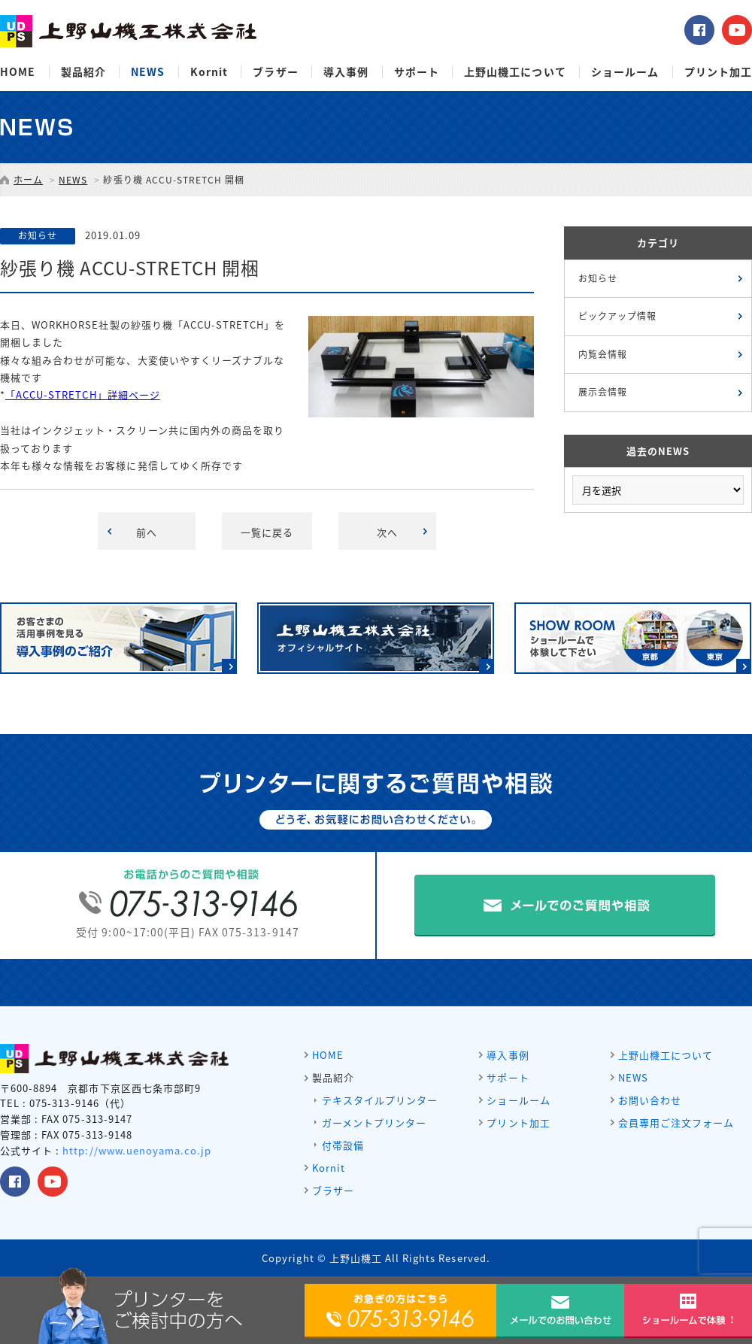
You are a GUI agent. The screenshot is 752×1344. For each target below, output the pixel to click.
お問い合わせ (649, 1100)
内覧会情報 (602, 354)
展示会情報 (602, 392)
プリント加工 (718, 71)
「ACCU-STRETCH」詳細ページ (82, 394)
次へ (387, 532)
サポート (416, 71)
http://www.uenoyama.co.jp (136, 1150)
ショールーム (625, 71)
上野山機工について (515, 71)
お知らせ (597, 278)
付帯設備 (343, 1145)
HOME (17, 71)
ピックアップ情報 (617, 316)
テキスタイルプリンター (380, 1100)
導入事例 (345, 71)
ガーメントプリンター (374, 1122)
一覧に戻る (267, 532)
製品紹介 (83, 71)
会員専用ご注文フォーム (676, 1122)
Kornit (209, 71)
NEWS (148, 71)
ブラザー (275, 71)
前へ (146, 532)
